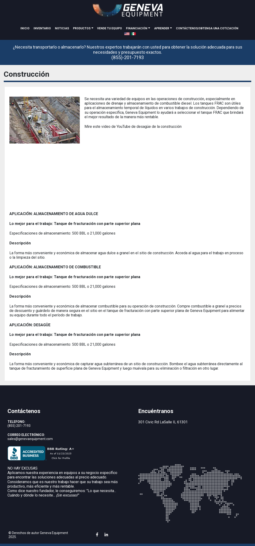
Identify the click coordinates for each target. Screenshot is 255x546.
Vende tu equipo (109, 28)
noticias (62, 28)
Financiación (136, 28)
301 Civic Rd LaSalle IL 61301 (163, 422)
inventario (42, 28)
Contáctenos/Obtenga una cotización (207, 28)
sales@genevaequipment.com (30, 439)
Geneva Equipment (54, 533)
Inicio (25, 28)
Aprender (161, 28)
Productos (82, 28)
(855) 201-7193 (19, 426)
